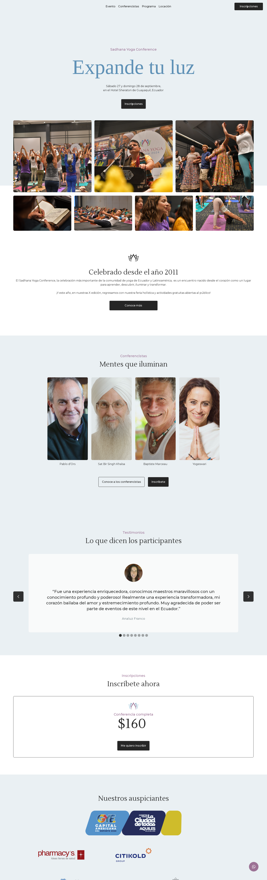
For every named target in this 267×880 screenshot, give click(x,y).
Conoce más (133, 305)
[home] (18, 6)
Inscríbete (158, 481)
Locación (165, 6)
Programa (149, 6)
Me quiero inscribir (133, 746)
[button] (18, 607)
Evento (110, 6)
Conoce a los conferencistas (121, 481)
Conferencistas (128, 6)
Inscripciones (249, 6)
